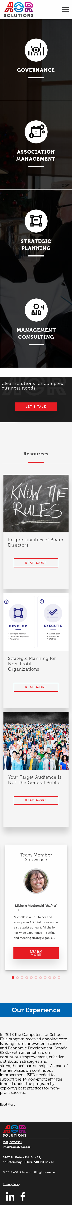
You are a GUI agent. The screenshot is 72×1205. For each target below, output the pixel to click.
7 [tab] (42, 979)
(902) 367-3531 (12, 1142)
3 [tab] (23, 979)
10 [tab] (55, 979)
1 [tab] (14, 979)
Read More (36, 563)
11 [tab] (60, 979)
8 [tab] (46, 979)
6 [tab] (37, 979)
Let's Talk (36, 406)
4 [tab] (28, 979)
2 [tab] (19, 979)
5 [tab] (32, 979)
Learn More (36, 953)
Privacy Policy (11, 1184)
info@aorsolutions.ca (17, 1147)
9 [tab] (51, 979)
